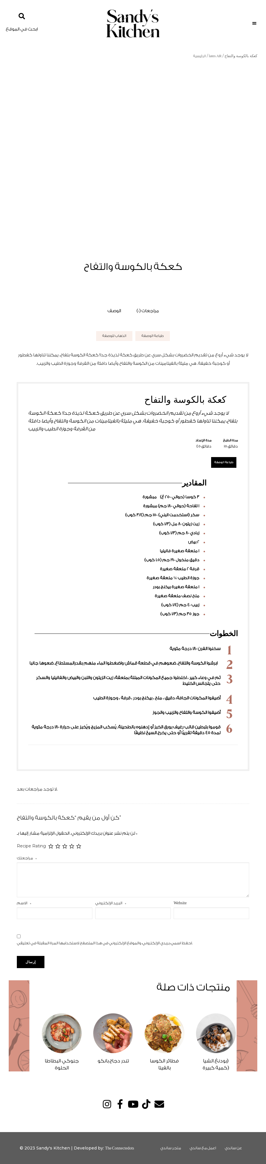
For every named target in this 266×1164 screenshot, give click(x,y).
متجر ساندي (170, 1148)
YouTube (133, 1104)
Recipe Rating (31, 846)
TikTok (146, 1104)
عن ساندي (233, 1148)
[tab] (114, 311)
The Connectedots (119, 1148)
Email (159, 1104)
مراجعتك (27, 858)
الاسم (24, 903)
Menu (254, 23)
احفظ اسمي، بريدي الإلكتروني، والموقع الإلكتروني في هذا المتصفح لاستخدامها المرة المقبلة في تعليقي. (105, 943)
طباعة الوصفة (152, 336)
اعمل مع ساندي (203, 1148)
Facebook (120, 1104)
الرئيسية (199, 56)
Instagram (107, 1104)
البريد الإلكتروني (110, 903)
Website (180, 903)
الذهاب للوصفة (114, 336)
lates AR (215, 56)
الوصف (114, 310)
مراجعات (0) (147, 310)
